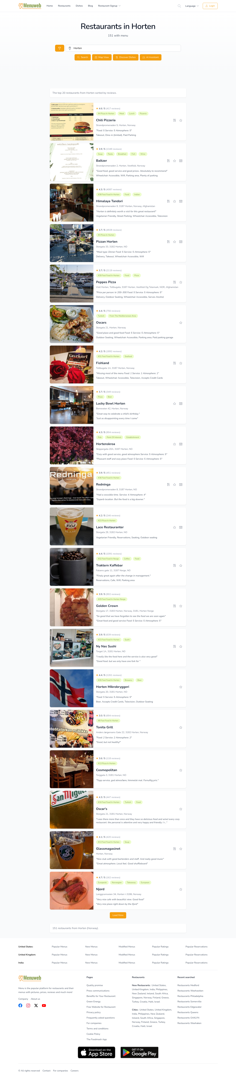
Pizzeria (143, 113)
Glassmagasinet (108, 848)
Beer (110, 397)
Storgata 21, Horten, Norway (111, 327)
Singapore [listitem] (137, 997)
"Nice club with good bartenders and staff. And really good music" (130, 859)
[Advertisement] (118, 78)
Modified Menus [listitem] (127, 946)
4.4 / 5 (108, 310)
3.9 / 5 (109, 149)
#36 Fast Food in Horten (108, 477)
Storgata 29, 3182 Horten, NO (111, 532)
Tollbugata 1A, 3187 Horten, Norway (115, 368)
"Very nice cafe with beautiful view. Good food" (120, 899)
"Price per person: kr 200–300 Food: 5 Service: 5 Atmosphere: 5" (129, 292)
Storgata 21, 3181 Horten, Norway (114, 814)
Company (23, 998)
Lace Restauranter (110, 527)
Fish (133, 154)
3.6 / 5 (108, 758)
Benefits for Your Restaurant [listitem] (101, 996)
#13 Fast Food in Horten (108, 842)
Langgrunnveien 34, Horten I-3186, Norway (118, 894)
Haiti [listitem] (150, 1001)
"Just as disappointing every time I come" (117, 418)
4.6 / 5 (108, 108)
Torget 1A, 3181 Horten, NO (110, 651)
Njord (100, 889)
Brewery (128, 680)
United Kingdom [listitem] (140, 989)
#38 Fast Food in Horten (108, 194)
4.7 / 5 (108, 877)
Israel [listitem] (157, 1001)
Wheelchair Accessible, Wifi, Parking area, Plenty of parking (127, 175)
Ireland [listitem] (150, 993)
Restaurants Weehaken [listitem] (189, 1023)
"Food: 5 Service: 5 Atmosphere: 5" (114, 130)
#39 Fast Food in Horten (108, 275)
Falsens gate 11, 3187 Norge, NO (113, 570)
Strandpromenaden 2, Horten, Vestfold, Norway (120, 165)
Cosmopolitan (106, 770)
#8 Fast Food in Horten (108, 720)
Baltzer (101, 160)
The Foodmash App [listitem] (97, 1039)
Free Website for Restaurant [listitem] (101, 1007)
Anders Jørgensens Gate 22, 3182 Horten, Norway (122, 732)
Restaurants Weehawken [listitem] (190, 990)
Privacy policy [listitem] (94, 1012)
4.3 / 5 (109, 189)
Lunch (131, 113)
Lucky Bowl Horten (110, 403)
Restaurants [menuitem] (64, 5)
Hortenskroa (105, 444)
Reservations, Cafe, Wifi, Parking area (115, 580)
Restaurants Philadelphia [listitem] (190, 996)
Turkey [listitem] (135, 1001)
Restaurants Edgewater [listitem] (189, 1007)
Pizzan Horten (107, 241)
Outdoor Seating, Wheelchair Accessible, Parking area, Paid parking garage (134, 337)
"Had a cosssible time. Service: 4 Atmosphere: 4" (121, 494)
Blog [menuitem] (90, 5)
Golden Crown (107, 606)
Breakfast (122, 154)
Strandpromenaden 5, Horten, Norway (116, 125)
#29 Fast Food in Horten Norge (111, 599)
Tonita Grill (104, 727)
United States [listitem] (159, 985)
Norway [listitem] (148, 997)
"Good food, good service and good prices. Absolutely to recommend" (131, 171)
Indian (137, 194)
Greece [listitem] (165, 997)
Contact (46, 1070)
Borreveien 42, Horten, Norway (112, 408)
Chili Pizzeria (106, 120)
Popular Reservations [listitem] (196, 946)
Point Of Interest (114, 437)
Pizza (136, 275)
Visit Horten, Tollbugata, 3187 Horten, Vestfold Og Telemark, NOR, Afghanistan (137, 287)
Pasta (110, 154)
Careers (75, 1070)
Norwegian (117, 882)
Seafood (128, 356)
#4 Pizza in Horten (106, 113)
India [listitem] (152, 989)
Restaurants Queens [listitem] (187, 1012)
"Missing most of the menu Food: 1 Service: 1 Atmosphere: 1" (127, 373)
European (145, 882)
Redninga (103, 484)
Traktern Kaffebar (109, 565)
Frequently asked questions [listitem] (101, 1017)
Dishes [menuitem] (79, 5)
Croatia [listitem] (143, 1001)
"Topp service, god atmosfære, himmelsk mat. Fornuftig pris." (127, 780)
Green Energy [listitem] (93, 1001)
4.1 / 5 (108, 837)
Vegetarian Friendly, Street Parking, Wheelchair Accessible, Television (131, 216)
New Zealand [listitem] (139, 993)
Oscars (101, 322)
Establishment (132, 437)
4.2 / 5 (109, 351)
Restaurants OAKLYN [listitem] (188, 1017)
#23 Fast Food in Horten (108, 639)
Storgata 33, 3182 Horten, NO (111, 246)
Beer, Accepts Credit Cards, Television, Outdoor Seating (124, 701)
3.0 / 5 (108, 715)
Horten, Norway (104, 853)
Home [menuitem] (50, 5)
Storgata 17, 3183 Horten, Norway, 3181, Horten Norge (125, 610)
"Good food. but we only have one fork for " (118, 661)
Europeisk (102, 882)
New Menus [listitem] (91, 946)
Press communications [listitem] (98, 990)
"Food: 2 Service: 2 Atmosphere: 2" (114, 737)
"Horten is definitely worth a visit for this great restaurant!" (126, 211)
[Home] (29, 6)
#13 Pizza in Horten (106, 763)
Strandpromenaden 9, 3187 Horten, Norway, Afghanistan (125, 206)
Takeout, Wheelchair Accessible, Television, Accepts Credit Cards (129, 377)
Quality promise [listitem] (95, 985)
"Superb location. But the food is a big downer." (120, 499)
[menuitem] (109, 6)
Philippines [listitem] (161, 989)
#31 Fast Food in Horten (108, 356)
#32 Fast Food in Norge (108, 558)
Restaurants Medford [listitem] (188, 985)
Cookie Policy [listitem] (93, 1034)
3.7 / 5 (109, 230)
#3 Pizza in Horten (106, 235)
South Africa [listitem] (161, 993)
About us (35, 998)
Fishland (102, 363)
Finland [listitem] (156, 997)
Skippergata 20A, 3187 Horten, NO (114, 449)
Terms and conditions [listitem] (97, 1028)
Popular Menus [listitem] (59, 946)
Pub (99, 437)
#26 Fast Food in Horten (108, 680)
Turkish (101, 316)
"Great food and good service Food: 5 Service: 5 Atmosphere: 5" (128, 620)
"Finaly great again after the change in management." (123, 575)
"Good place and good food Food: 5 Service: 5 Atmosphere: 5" (127, 332)
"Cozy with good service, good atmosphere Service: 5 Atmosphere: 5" (131, 454)
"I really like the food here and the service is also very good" (126, 656)
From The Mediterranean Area (123, 316)
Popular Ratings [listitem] (160, 946)
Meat (121, 113)
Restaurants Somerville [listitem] (189, 1001)
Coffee (127, 558)
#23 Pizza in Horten (106, 520)
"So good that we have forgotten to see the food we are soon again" (131, 616)
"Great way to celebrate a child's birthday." (118, 413)
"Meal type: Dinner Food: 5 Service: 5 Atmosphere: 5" (123, 251)
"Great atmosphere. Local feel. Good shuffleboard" (122, 863)
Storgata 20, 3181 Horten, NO (111, 691)
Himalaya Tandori (109, 201)
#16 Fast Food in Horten (108, 802)
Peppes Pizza (106, 282)
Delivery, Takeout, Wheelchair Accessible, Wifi (120, 256)
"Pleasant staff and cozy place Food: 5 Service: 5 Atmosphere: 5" (129, 458)
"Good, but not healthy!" (108, 742)
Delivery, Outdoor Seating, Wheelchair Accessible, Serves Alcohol (130, 297)
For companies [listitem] (94, 1023)
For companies (60, 1070)
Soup (100, 154)
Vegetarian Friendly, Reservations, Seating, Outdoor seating (126, 537)
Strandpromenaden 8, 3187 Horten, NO (116, 489)
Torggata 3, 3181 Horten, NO (111, 775)
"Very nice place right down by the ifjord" (117, 904)
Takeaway (131, 882)
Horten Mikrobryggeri (112, 687)
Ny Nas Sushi (106, 646)
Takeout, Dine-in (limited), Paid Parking (116, 135)
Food (127, 194)
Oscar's (101, 809)
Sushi (127, 639)
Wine (142, 154)
